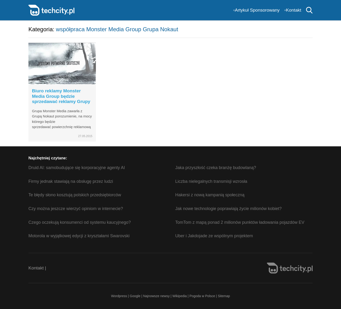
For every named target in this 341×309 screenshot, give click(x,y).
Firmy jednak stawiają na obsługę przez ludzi (70, 181)
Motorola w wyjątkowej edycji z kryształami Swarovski (79, 235)
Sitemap (224, 296)
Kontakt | (37, 267)
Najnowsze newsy (156, 296)
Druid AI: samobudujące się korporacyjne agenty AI (76, 167)
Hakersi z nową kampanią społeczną (209, 195)
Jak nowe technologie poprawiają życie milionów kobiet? (228, 208)
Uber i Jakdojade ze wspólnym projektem (214, 235)
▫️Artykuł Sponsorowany (256, 10)
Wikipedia (179, 296)
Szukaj (309, 10)
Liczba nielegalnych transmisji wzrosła (211, 181)
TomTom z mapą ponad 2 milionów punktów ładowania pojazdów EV (239, 222)
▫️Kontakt (292, 10)
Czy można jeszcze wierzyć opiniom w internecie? (75, 208)
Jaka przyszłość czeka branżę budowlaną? (215, 167)
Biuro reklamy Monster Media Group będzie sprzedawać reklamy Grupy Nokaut (61, 98)
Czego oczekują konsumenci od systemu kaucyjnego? (79, 222)
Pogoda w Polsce (202, 296)
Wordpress (119, 296)
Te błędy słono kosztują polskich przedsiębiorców (74, 195)
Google (135, 296)
